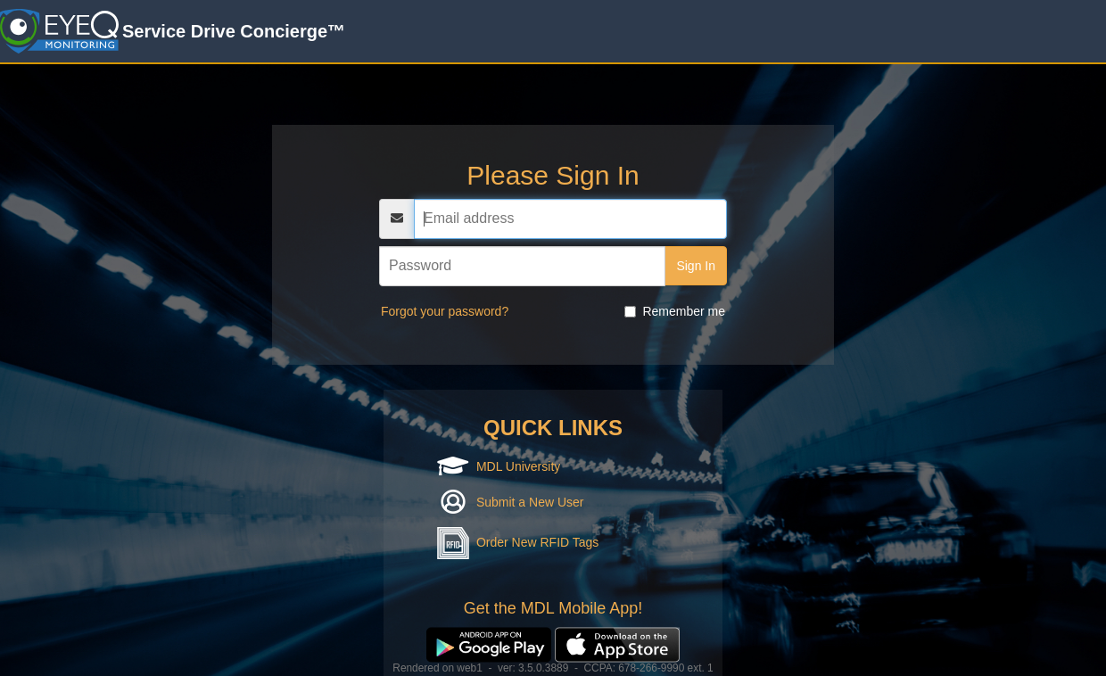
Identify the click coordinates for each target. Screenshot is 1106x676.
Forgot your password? (444, 311)
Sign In (695, 266)
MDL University (518, 466)
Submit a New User (530, 502)
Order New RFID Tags (537, 542)
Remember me (674, 311)
